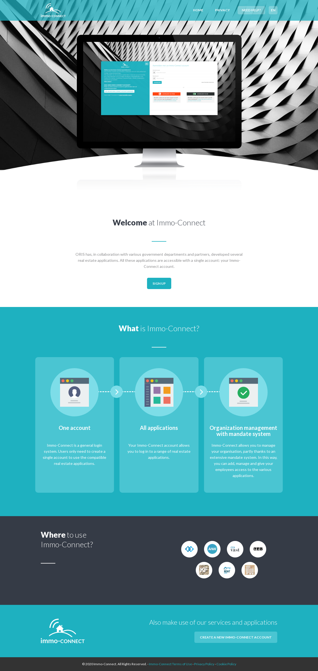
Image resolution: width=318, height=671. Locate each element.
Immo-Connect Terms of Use (170, 664)
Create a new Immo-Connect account (236, 637)
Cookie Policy (226, 664)
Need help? (251, 10)
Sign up (159, 283)
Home (198, 10)
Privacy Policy (204, 664)
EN (273, 10)
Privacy (222, 10)
